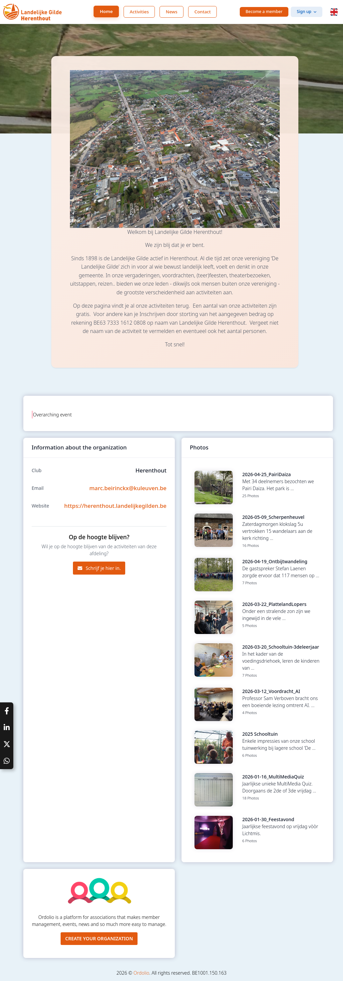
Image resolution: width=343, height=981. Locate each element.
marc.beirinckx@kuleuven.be (128, 488)
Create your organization (99, 938)
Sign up (304, 11)
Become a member (264, 11)
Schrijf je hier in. (99, 568)
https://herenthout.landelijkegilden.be (115, 506)
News (171, 12)
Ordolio (141, 973)
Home (106, 11)
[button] (334, 12)
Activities (139, 12)
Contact (202, 12)
